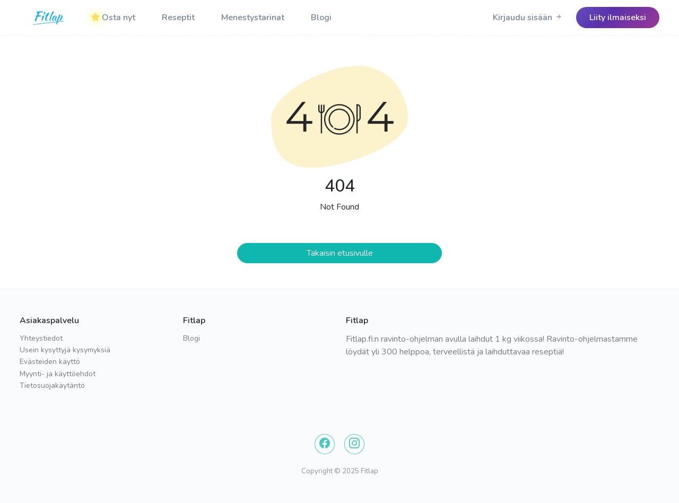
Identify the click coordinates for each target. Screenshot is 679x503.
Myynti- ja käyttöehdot (57, 374)
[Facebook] (324, 444)
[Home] (49, 17)
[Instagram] (354, 444)
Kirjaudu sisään (528, 17)
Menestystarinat (252, 17)
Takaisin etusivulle (340, 253)
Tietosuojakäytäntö (52, 385)
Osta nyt (113, 17)
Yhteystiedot (41, 338)
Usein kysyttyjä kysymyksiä (65, 350)
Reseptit (178, 17)
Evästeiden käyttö (50, 362)
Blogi (321, 17)
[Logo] (49, 17)
